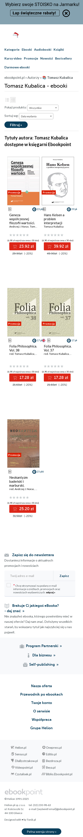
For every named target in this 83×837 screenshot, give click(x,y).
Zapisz (64, 576)
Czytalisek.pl (23, 774)
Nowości (46, 58)
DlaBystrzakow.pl (26, 761)
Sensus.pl (21, 754)
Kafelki (12, 99)
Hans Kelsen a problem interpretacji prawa (54, 221)
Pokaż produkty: (15, 107)
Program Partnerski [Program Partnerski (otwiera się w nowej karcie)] (42, 646)
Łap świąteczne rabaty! (35, 13)
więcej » (50, 592)
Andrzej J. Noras (19, 226)
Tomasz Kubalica (54, 226)
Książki (59, 49)
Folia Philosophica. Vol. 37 (57, 348)
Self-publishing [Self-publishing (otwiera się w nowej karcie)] (42, 665)
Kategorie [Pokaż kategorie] (11, 49)
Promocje (31, 58)
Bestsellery (63, 58)
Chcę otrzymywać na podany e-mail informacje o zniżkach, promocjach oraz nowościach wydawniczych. (33, 588)
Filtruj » (16, 125)
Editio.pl (51, 754)
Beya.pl (51, 767)
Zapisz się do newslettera (33, 555)
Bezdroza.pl (53, 761)
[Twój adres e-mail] (28, 575)
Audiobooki (42, 49)
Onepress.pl (54, 747)
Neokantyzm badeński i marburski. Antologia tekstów (23, 483)
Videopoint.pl (24, 767)
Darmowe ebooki (17, 67)
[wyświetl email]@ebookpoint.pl (56, 809)
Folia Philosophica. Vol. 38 (23, 348)
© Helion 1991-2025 (16, 798)
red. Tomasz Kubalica (21, 353)
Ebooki (27, 49)
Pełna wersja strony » (41, 831)
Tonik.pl (31, 819)
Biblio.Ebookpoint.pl (59, 774)
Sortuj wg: (11, 116)
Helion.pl (20, 747)
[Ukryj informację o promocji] (66, 13)
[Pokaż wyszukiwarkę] (58, 34)
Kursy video (13, 58)
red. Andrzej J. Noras (21, 489)
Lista (7, 99)
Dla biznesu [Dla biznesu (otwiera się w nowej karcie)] (42, 655)
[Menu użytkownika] (67, 34)
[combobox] (42, 108)
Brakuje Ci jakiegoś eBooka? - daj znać (31, 608)
